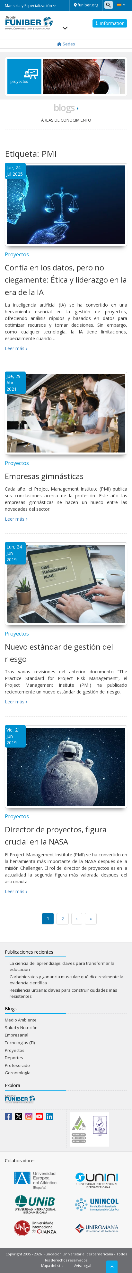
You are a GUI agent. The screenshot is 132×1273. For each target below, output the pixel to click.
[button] (121, 5)
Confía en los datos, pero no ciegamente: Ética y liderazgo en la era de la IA (66, 279)
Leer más (14, 348)
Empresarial (16, 1035)
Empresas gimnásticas (44, 476)
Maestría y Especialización (30, 5)
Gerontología (18, 1073)
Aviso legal (82, 1265)
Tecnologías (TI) (20, 1042)
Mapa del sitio (52, 1265)
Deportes (14, 1058)
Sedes (66, 44)
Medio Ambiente (21, 1020)
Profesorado (17, 1065)
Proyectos (17, 254)
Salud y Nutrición (21, 1027)
